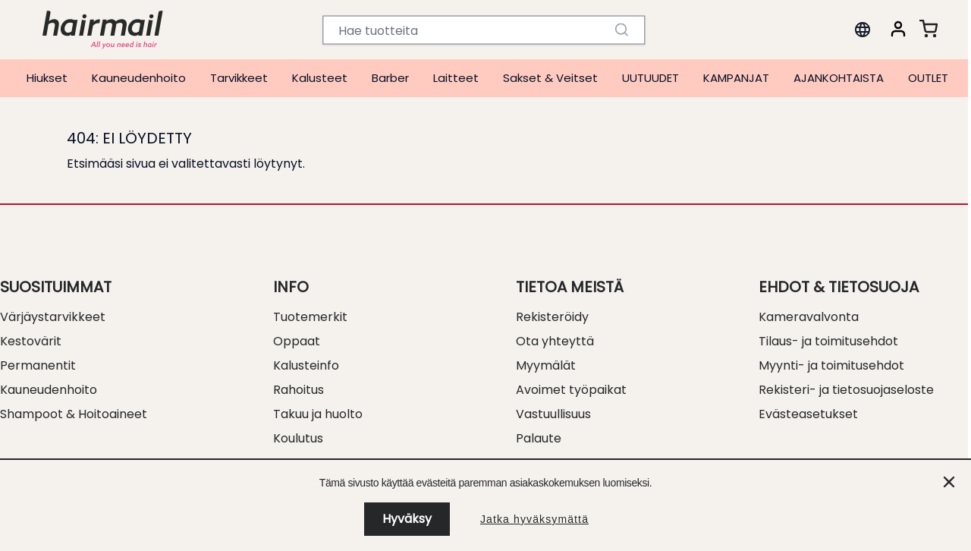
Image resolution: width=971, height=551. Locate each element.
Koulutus (298, 438)
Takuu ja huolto (318, 414)
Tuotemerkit (310, 317)
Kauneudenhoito (139, 78)
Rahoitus (298, 389)
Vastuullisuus (553, 414)
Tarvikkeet (239, 78)
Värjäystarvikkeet (52, 317)
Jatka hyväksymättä (534, 519)
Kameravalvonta (809, 317)
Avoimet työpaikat (571, 389)
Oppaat (296, 341)
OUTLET (928, 78)
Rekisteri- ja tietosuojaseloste (846, 389)
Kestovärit (30, 341)
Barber (390, 78)
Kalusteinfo (306, 365)
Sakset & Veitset (550, 78)
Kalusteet (319, 78)
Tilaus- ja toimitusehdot (828, 341)
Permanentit (38, 365)
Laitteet (456, 78)
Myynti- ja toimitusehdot (831, 365)
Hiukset (47, 78)
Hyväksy (407, 518)
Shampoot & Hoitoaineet (73, 414)
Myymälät (546, 365)
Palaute (538, 438)
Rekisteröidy (552, 317)
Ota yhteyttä (555, 341)
